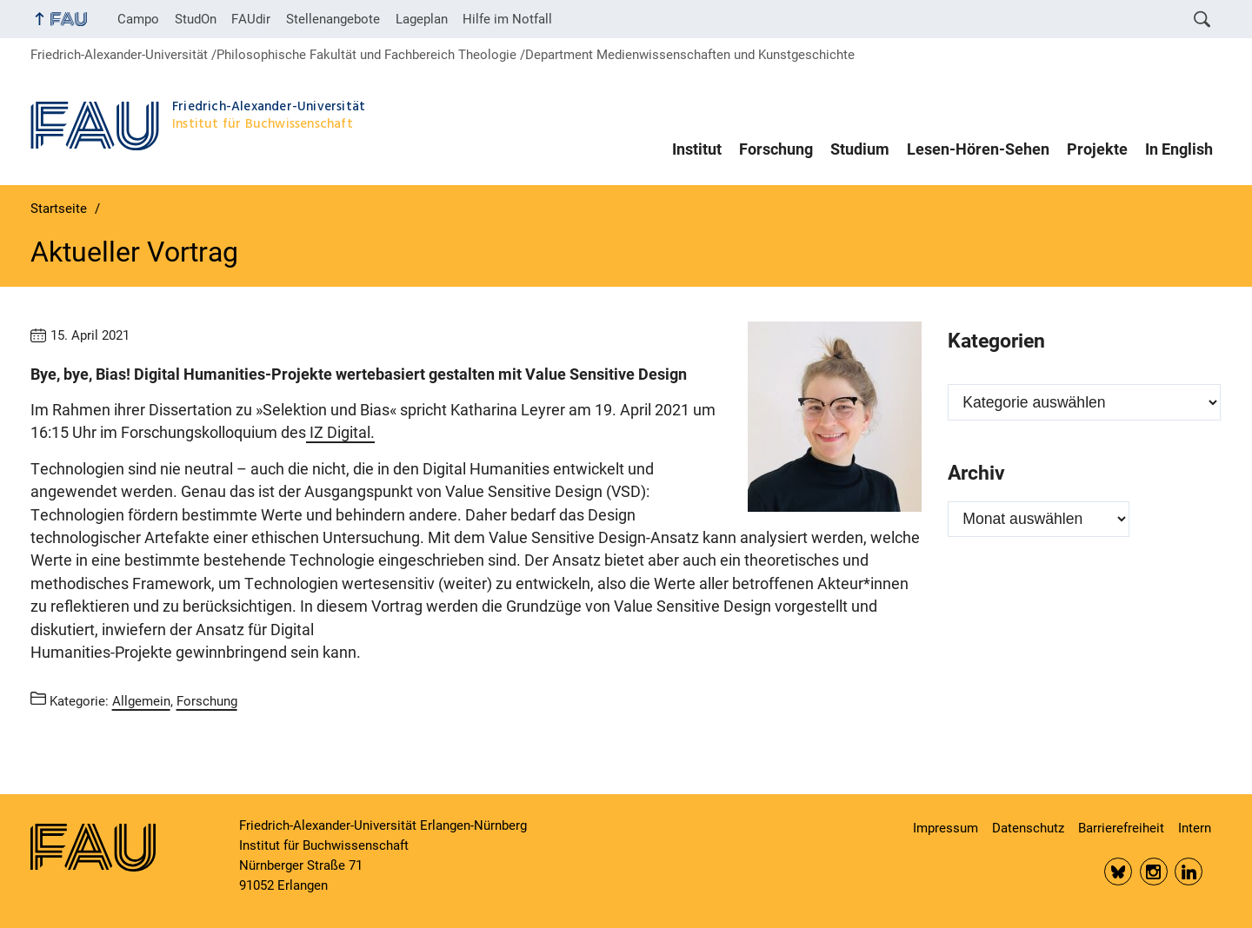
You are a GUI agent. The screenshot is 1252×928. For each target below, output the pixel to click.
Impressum (945, 828)
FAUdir (250, 19)
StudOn (195, 19)
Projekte (1097, 149)
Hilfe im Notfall (507, 19)
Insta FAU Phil (1154, 871)
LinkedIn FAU (1188, 871)
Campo (138, 19)
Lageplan (422, 19)
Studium (859, 149)
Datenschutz (1028, 828)
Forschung (776, 149)
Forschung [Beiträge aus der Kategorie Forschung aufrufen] (206, 701)
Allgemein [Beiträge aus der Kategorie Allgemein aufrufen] (141, 701)
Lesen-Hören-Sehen (978, 149)
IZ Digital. (340, 432)
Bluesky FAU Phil (1118, 871)
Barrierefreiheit (1121, 828)
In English (1179, 149)
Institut (697, 149)
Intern (1194, 828)
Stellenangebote (333, 19)
